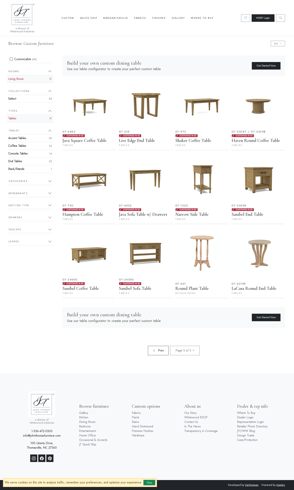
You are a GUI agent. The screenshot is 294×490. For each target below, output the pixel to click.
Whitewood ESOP (196, 417)
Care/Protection (247, 440)
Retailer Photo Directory (252, 426)
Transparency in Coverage (201, 431)
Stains (135, 422)
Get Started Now (266, 65)
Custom (68, 18)
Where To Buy (202, 18)
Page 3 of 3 (184, 350)
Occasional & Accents (93, 440)
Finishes (159, 18)
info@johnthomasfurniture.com (42, 435)
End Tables (30, 161)
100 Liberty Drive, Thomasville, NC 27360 (42, 445)
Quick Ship (88, 18)
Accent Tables (30, 138)
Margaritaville (115, 18)
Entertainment (87, 431)
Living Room (30, 79)
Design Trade (245, 435)
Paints (135, 417)
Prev (158, 350)
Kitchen (83, 417)
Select (30, 98)
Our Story (190, 413)
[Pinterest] (49, 458)
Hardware (138, 435)
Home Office (87, 435)
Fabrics (140, 18)
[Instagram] (33, 458)
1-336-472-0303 (41, 431)
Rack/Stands (30, 169)
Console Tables (30, 153)
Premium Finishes (142, 431)
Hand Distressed (142, 426)
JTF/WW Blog (246, 431)
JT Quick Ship (87, 444)
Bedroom (85, 426)
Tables (30, 118)
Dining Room (87, 422)
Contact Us (191, 422)
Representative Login (250, 422)
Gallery (178, 18)
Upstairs (280, 485)
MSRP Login (263, 18)
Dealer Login (245, 417)
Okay (149, 482)
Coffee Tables (30, 146)
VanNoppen (252, 485)
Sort (278, 43)
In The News (192, 426)
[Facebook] (41, 458)
